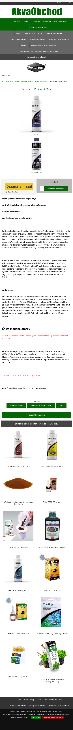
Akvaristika (10, 81)
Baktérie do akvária (41, 81)
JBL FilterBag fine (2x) (18, 547)
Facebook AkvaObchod (18, 39)
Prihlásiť (68, 2)
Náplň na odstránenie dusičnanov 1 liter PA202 (18, 503)
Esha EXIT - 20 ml (52, 590)
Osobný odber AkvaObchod (59, 39)
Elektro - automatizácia (39, 27)
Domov (18, 33)
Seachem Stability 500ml (18, 590)
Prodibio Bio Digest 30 (18, 677)
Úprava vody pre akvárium (24, 81)
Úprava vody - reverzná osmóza (54, 21)
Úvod (59, 2)
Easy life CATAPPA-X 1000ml (52, 547)
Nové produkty (30, 33)
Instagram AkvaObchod (37, 39)
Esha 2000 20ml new (52, 502)
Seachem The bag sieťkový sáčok (52, 633)
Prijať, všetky (35, 717)
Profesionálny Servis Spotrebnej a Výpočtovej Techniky (39, 51)
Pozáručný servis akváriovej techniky (44, 45)
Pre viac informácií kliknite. (20, 717)
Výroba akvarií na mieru (53, 33)
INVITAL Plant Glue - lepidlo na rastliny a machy (52, 680)
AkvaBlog (24, 45)
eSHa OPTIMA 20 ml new (18, 633)
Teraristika (36, 21)
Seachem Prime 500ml (18, 466)
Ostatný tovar (7, 75)
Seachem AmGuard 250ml (52, 466)
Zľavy (40, 33)
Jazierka (26, 21)
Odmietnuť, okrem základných (53, 717)
